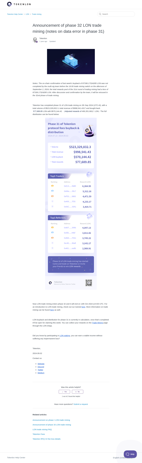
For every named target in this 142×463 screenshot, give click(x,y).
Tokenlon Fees (39, 434)
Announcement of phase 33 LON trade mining (52, 425)
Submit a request (81, 404)
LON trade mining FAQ (42, 429)
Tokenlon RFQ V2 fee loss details (46, 439)
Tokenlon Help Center (15, 14)
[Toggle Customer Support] (130, 454)
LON (27, 14)
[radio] (64, 392)
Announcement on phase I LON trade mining (51, 420)
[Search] (116, 14)
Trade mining (36, 14)
